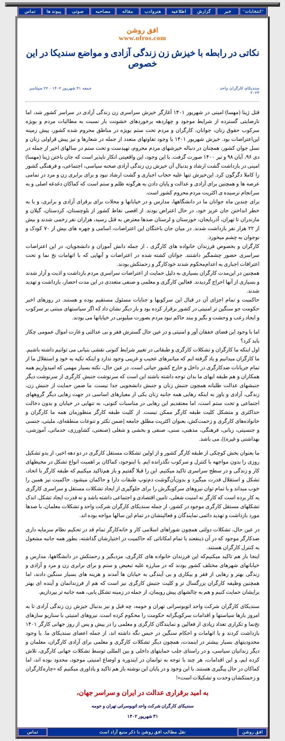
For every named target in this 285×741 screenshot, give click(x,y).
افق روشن (142, 34)
